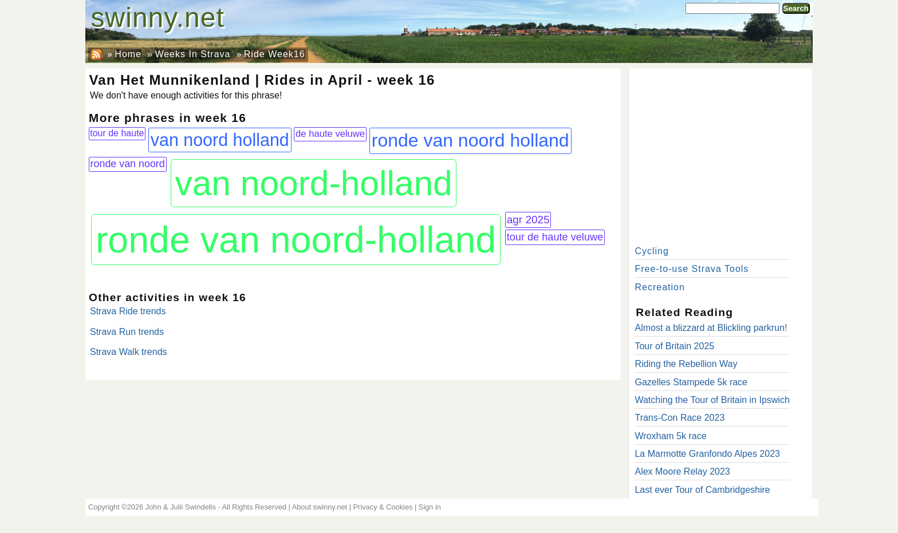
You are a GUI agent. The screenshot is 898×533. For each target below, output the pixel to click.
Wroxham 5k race (670, 436)
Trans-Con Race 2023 (679, 418)
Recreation (659, 287)
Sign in (430, 507)
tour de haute (117, 133)
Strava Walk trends (128, 352)
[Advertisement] (720, 154)
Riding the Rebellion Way (686, 364)
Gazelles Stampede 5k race (691, 382)
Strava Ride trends (128, 311)
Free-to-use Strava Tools (692, 269)
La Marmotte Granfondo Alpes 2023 (707, 454)
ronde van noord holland (470, 140)
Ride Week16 (274, 54)
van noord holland (220, 139)
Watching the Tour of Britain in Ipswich (712, 400)
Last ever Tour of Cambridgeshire (702, 490)
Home (128, 54)
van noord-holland (313, 183)
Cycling (651, 251)
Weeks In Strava (192, 54)
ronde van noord (127, 163)
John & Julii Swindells (180, 507)
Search (796, 8)
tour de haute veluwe (555, 237)
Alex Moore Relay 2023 (682, 471)
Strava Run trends (127, 332)
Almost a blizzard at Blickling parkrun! (711, 328)
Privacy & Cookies (383, 507)
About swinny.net (320, 507)
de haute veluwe (330, 133)
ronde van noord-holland (296, 239)
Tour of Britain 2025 (674, 346)
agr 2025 (528, 220)
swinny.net (157, 17)
